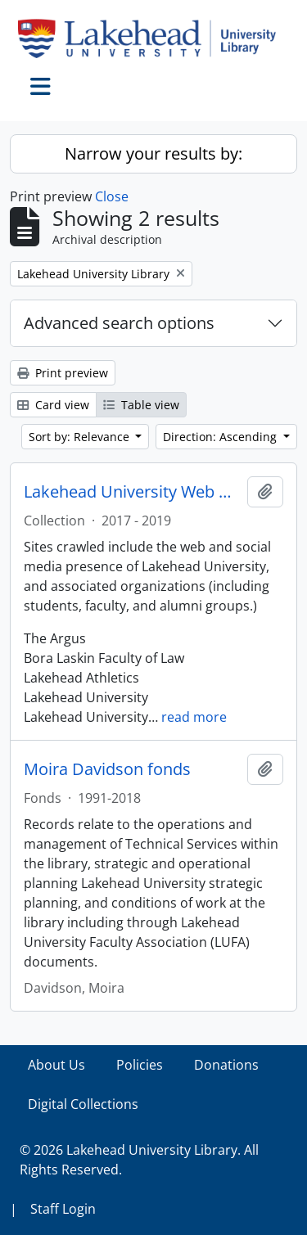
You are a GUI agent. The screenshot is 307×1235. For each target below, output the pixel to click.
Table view (141, 404)
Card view (53, 404)
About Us (56, 1065)
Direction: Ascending (221, 436)
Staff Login (63, 1209)
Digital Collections (83, 1104)
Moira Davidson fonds (107, 769)
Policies (139, 1065)
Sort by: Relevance (81, 436)
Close (112, 196)
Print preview (62, 373)
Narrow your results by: (153, 153)
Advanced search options (119, 323)
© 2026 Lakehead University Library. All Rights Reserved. (139, 1160)
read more (194, 717)
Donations (226, 1065)
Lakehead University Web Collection (132, 492)
